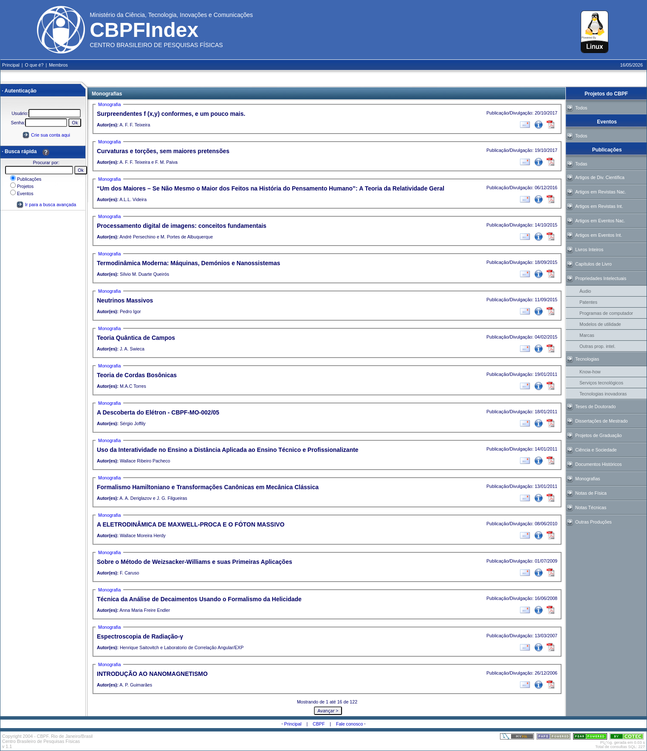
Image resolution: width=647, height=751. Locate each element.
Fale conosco (349, 723)
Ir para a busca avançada (46, 204)
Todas (581, 163)
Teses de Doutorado (595, 406)
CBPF (319, 723)
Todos (581, 107)
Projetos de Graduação (598, 435)
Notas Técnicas (590, 507)
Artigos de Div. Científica (599, 177)
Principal (293, 723)
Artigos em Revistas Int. (599, 206)
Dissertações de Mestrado (601, 420)
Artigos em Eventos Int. (598, 235)
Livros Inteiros (589, 249)
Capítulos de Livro (593, 263)
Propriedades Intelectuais (600, 278)
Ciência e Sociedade (596, 449)
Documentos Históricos (598, 464)
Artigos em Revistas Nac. (600, 191)
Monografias (587, 478)
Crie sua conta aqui (50, 134)
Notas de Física (591, 493)
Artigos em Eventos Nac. (600, 220)
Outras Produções (593, 521)
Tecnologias (587, 358)
